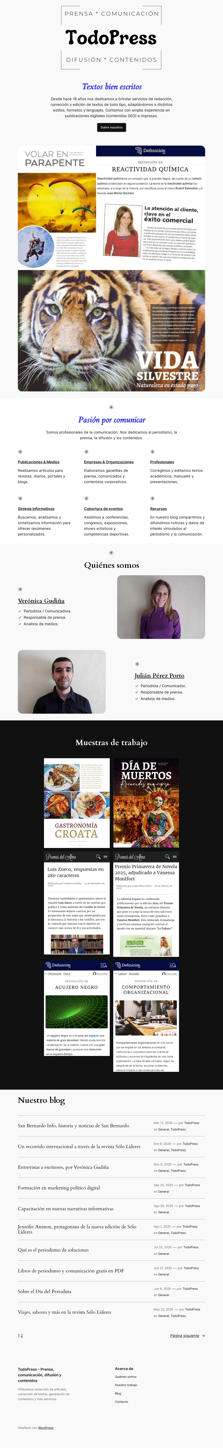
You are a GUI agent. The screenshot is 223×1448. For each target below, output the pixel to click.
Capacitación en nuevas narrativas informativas (65, 1209)
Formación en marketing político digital (59, 1188)
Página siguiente (187, 1335)
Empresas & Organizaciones (109, 462)
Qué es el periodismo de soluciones (53, 1250)
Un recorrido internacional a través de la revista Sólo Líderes (79, 1146)
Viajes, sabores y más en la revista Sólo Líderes (64, 1312)
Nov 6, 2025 (163, 1164)
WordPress (45, 1428)
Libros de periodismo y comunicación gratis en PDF (71, 1271)
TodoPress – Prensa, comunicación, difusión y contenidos (39, 1375)
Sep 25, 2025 (163, 1185)
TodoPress (191, 1123)
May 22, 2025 (163, 1309)
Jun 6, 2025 (162, 1288)
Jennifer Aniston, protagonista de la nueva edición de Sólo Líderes (77, 1229)
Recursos (158, 509)
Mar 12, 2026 (163, 1123)
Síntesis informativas (36, 509)
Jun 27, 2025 (163, 1268)
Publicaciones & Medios (38, 462)
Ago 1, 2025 (162, 1226)
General (163, 1129)
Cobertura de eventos (103, 509)
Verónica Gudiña (41, 601)
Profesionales (162, 462)
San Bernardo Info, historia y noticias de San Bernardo (73, 1126)
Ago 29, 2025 (163, 1206)
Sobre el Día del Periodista (44, 1291)
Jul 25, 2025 (163, 1247)
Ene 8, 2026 (162, 1143)
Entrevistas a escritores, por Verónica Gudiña (63, 1167)
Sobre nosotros (112, 127)
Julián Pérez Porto (159, 676)
